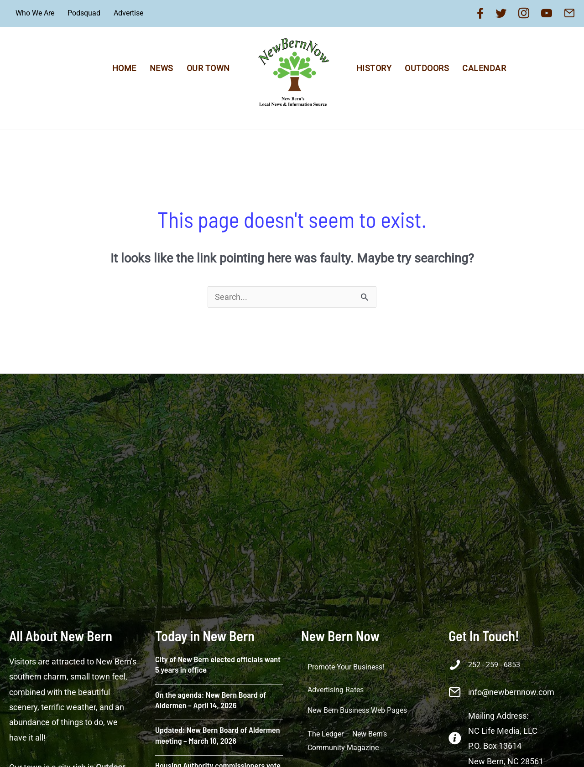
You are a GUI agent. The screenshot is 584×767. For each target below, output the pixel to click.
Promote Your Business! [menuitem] (346, 667)
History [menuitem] (374, 68)
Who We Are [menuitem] (35, 13)
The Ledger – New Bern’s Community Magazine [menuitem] (347, 741)
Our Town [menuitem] (208, 68)
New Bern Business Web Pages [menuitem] (357, 710)
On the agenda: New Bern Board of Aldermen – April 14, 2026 (210, 700)
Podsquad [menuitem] (84, 13)
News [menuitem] (161, 68)
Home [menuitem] (124, 68)
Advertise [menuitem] (128, 13)
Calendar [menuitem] (484, 68)
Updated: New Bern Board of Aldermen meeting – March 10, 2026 (217, 735)
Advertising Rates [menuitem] (336, 689)
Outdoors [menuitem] (427, 68)
